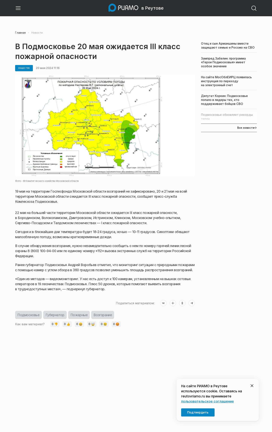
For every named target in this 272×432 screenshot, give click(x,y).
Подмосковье (28, 315)
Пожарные (79, 315)
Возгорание (103, 315)
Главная (20, 32)
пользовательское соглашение (207, 401)
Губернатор (55, 315)
